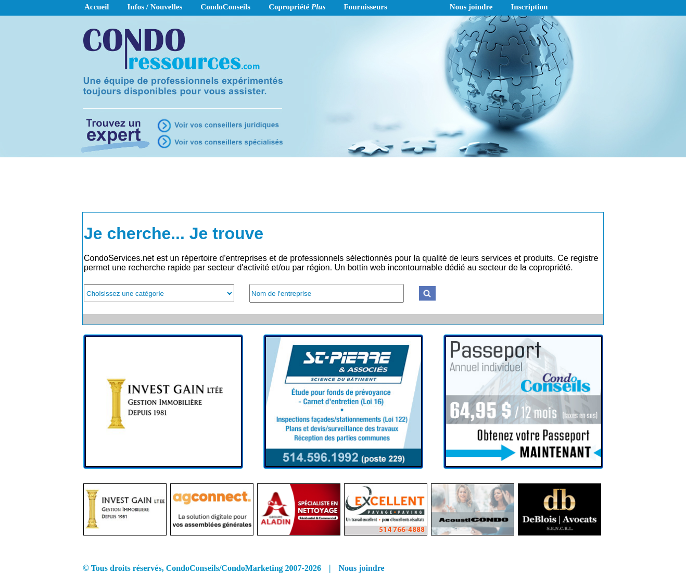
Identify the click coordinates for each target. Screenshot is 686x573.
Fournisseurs (365, 7)
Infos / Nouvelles (154, 7)
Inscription (529, 7)
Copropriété (297, 7)
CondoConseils (225, 7)
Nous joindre (471, 7)
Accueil (96, 7)
